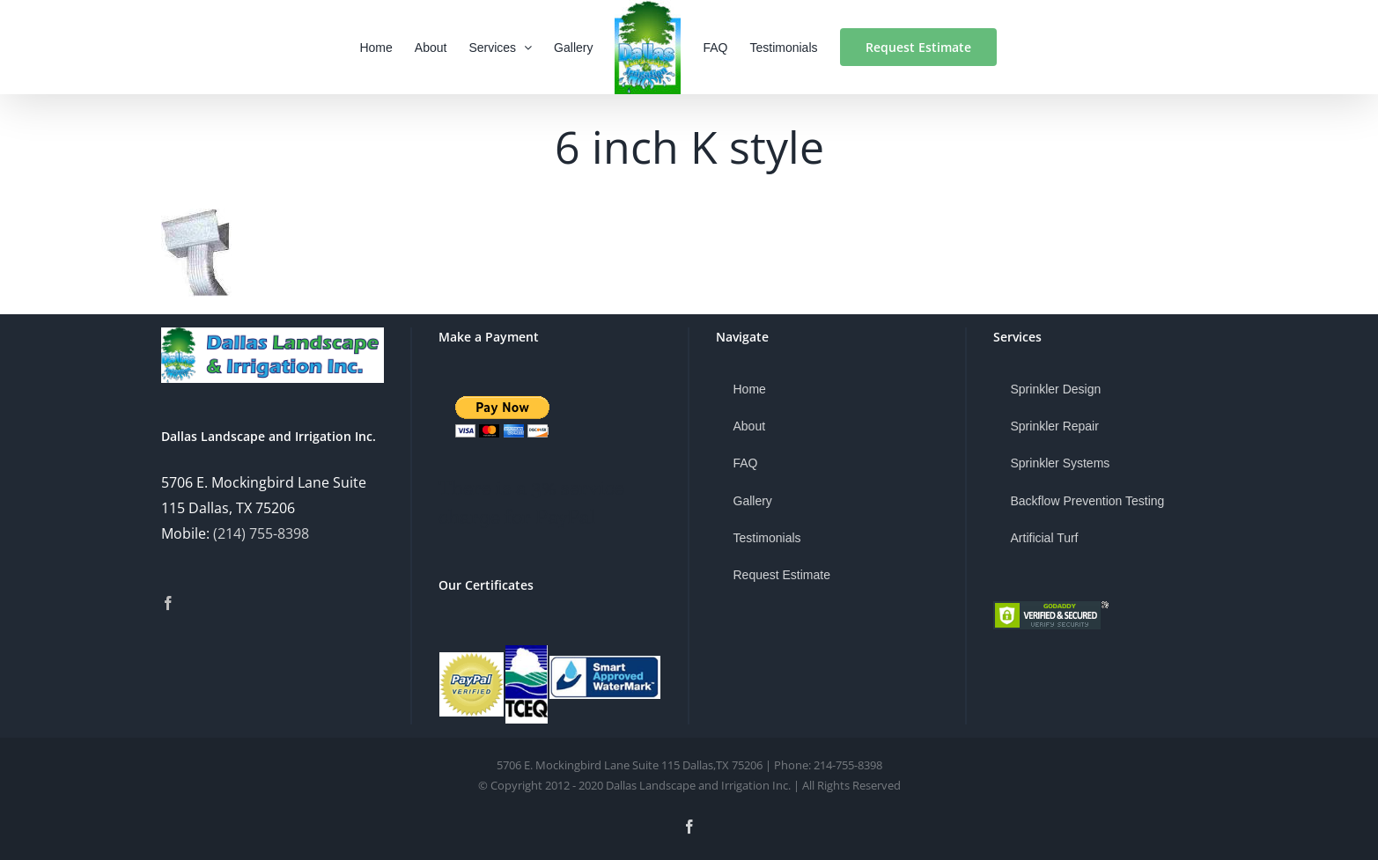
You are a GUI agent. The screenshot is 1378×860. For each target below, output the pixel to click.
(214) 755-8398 (261, 533)
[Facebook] (168, 603)
